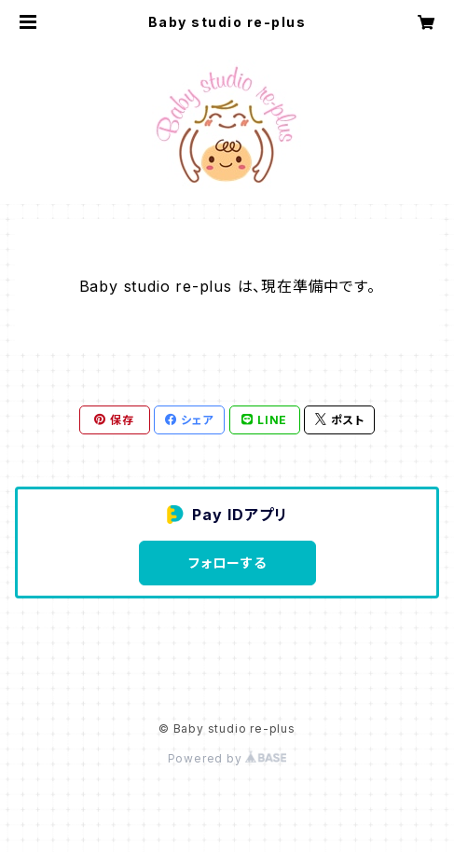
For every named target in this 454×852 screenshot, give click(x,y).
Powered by (227, 758)
